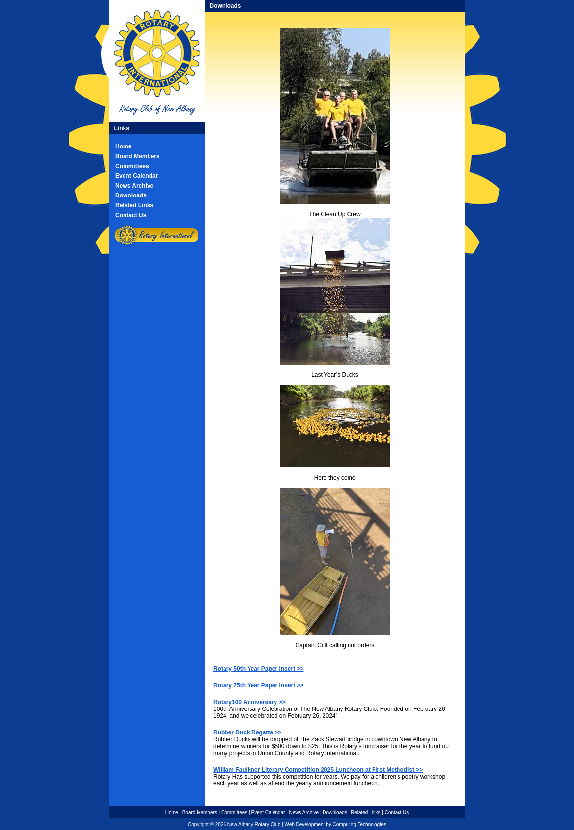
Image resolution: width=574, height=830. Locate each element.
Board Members (137, 156)
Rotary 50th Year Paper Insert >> (258, 668)
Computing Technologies (359, 824)
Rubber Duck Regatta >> (247, 732)
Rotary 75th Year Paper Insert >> (258, 685)
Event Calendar (136, 175)
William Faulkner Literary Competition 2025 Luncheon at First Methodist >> (318, 769)
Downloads (131, 195)
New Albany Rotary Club (253, 824)
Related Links (134, 205)
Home (123, 146)
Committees (132, 166)
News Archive (134, 185)
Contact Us (130, 215)
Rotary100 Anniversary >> (249, 702)
